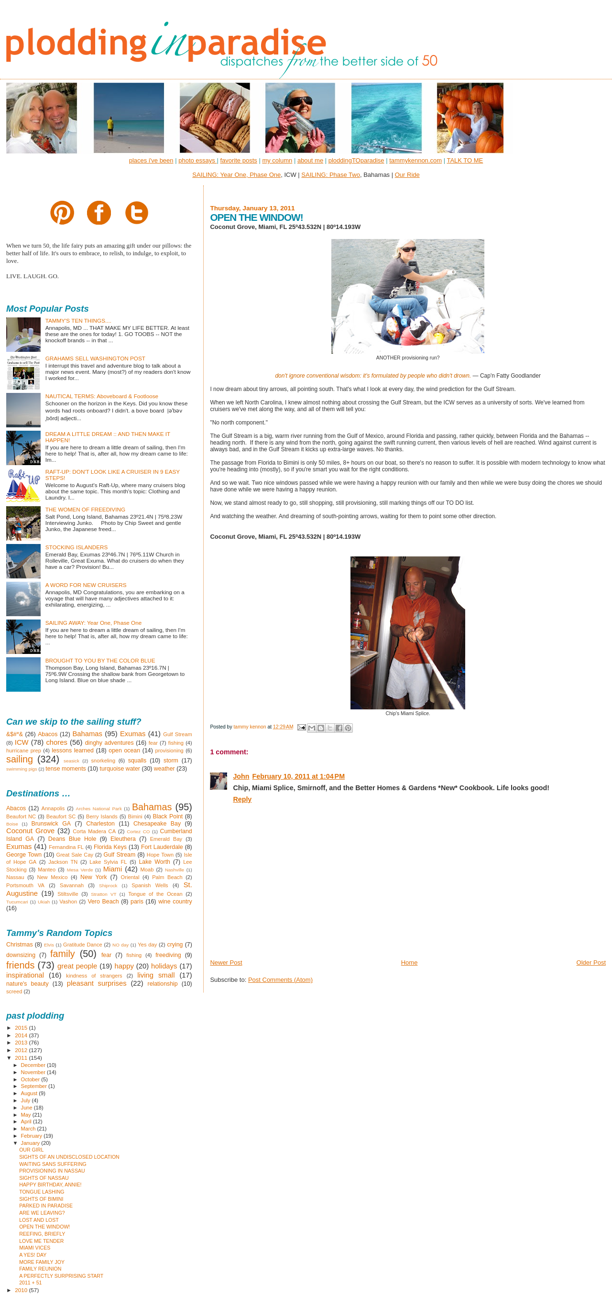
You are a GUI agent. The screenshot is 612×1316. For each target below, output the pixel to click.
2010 (22, 1290)
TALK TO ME (465, 160)
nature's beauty (27, 983)
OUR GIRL (31, 1150)
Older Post (591, 962)
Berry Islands (102, 816)
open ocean (124, 750)
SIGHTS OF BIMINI (41, 1199)
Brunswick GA (51, 823)
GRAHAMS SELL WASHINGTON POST (95, 358)
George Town (24, 854)
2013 (22, 1042)
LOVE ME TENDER (41, 1241)
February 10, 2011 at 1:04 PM (298, 776)
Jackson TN (62, 862)
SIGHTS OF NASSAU (43, 1178)
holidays (164, 966)
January (31, 1143)
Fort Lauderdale (162, 847)
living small (156, 975)
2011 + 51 (30, 1282)
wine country (175, 901)
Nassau (15, 877)
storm (171, 760)
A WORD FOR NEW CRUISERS (86, 585)
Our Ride (407, 174)
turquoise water (120, 768)
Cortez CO (138, 831)
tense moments (65, 768)
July (26, 1100)
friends (20, 965)
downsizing (20, 955)
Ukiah (44, 901)
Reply (242, 799)
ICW (22, 742)
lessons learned (73, 750)
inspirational (25, 975)
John (241, 776)
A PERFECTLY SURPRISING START (61, 1276)
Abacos (47, 734)
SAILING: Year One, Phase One (236, 174)
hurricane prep (23, 750)
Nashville (174, 869)
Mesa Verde (80, 869)
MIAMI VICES (34, 1248)
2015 (22, 1027)
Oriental (130, 877)
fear (153, 743)
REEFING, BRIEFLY (42, 1234)
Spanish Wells (149, 885)
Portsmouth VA (25, 885)
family (62, 953)
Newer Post (226, 962)
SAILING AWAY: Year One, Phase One (93, 623)
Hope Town (160, 855)
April (27, 1121)
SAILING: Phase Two (330, 174)
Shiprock (108, 885)
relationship (163, 983)
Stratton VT (103, 894)
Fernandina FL (66, 847)
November (34, 1072)
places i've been (151, 160)
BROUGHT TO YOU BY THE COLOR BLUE (100, 660)
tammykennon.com (415, 160)
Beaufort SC (61, 816)
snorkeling (103, 760)
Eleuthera (123, 839)
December (34, 1065)
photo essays (197, 160)
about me (310, 160)
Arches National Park (99, 808)
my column (277, 160)
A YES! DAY (32, 1255)
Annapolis (53, 808)
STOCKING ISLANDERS (76, 547)
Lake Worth (154, 862)
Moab (147, 869)
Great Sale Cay (75, 855)
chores (56, 742)
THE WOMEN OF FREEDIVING (85, 509)
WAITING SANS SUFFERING (53, 1164)
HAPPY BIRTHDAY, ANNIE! (50, 1184)
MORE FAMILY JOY (42, 1262)
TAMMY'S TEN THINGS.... (78, 320)
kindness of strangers (94, 976)
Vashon (68, 901)
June (27, 1107)
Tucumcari (17, 901)
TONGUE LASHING (41, 1192)
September (35, 1086)
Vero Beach (103, 901)
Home (409, 962)
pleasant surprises (97, 983)
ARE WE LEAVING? (42, 1213)
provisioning (169, 750)
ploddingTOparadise (356, 160)
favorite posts (238, 160)
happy (123, 966)
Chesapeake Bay (157, 823)
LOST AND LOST (39, 1220)
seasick (71, 760)
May (27, 1115)
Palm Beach (167, 877)
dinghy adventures (109, 743)
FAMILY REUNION (40, 1269)
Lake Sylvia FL (108, 862)
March (29, 1128)
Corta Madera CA (94, 831)
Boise (12, 824)
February (32, 1136)
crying (175, 944)
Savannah (72, 885)
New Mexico (52, 877)
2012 (22, 1050)
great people (77, 966)
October (31, 1079)
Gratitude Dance (82, 944)
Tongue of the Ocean (155, 894)
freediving (168, 955)
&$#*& (14, 734)
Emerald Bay (166, 839)
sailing (19, 759)
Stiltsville (67, 894)
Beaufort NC (21, 816)
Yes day (147, 944)
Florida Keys (110, 847)
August (30, 1093)
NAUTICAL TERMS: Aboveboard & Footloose (101, 396)
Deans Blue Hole (72, 839)
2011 (22, 1058)
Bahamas (87, 734)
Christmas (19, 944)
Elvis (49, 944)
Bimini (135, 816)
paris (137, 901)
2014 (22, 1035)
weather (164, 768)
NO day (120, 944)
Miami (112, 869)
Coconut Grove (30, 831)
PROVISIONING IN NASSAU (52, 1171)
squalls (137, 760)
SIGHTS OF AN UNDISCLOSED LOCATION (69, 1157)
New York (93, 877)
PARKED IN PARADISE (46, 1205)
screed (14, 991)
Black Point (168, 816)
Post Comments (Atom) (280, 979)
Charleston (100, 823)
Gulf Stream (177, 734)
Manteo (46, 869)
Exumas (133, 734)
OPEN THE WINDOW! (44, 1226)
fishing (176, 743)
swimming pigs (21, 769)
